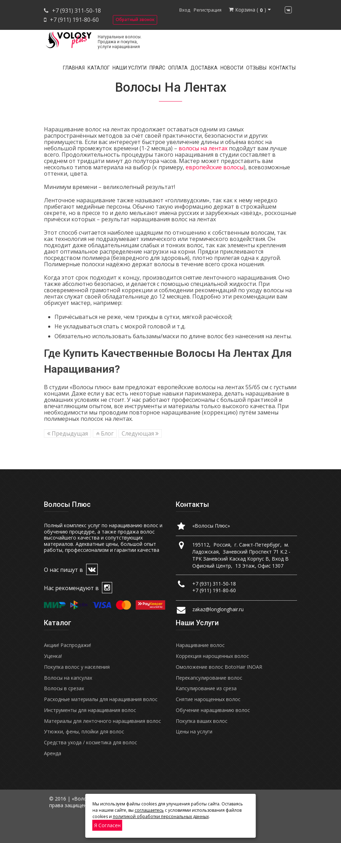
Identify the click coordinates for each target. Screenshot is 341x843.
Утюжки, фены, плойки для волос (84, 731)
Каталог (99, 68)
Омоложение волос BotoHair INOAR (219, 667)
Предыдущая (67, 433)
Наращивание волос (200, 645)
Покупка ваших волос (201, 721)
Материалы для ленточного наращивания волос (102, 721)
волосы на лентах (203, 148)
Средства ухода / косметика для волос (90, 742)
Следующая (140, 433)
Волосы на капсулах (68, 677)
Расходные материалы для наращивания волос (100, 699)
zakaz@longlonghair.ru (218, 609)
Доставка (204, 68)
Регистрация (207, 10)
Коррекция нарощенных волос (212, 656)
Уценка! (53, 656)
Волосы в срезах (64, 688)
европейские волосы (215, 167)
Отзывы (256, 68)
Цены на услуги (194, 731)
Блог (105, 433)
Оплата (178, 68)
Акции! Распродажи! (67, 645)
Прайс (157, 68)
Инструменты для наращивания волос (90, 710)
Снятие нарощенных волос (208, 699)
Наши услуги (129, 68)
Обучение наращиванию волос (213, 710)
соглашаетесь (149, 810)
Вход (184, 10)
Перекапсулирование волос (209, 677)
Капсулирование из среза (206, 688)
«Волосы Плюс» (211, 525)
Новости (231, 68)
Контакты (282, 68)
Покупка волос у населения (77, 667)
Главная (74, 68)
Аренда (52, 753)
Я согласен (107, 825)
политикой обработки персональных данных (161, 816)
